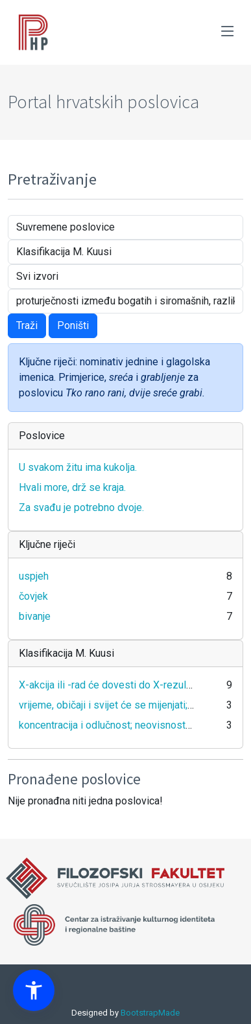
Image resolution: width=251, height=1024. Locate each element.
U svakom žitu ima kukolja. (78, 467)
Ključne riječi (47, 544)
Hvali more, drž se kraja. (72, 487)
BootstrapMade (150, 1013)
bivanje (35, 616)
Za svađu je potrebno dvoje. (81, 507)
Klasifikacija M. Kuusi (66, 653)
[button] (33, 990)
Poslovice (42, 435)
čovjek (33, 596)
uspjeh (34, 576)
